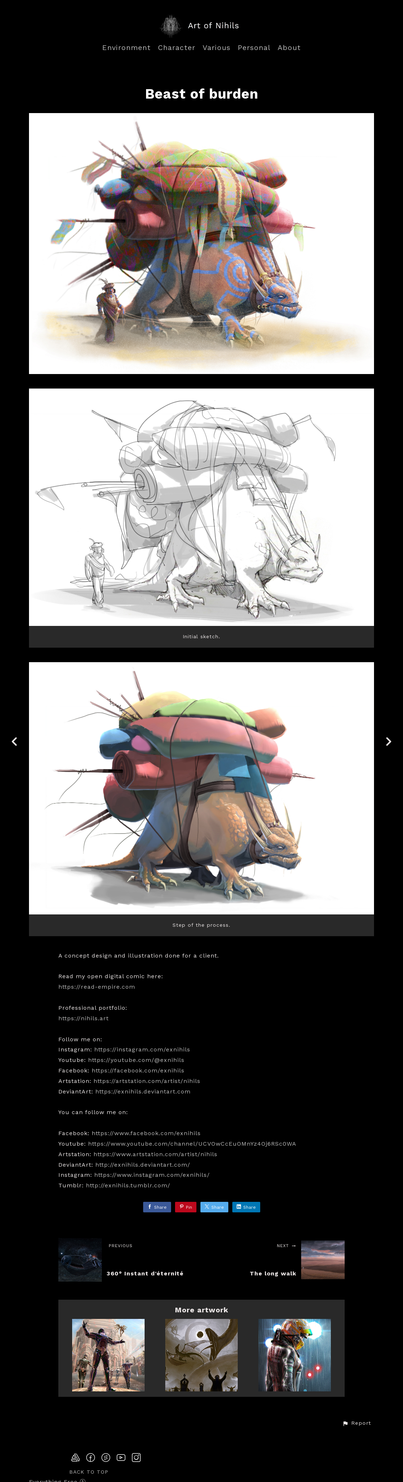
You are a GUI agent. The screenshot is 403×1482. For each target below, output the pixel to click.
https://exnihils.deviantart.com (143, 1091)
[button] (356, 1423)
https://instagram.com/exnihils (142, 1049)
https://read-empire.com (96, 986)
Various (216, 47)
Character (176, 47)
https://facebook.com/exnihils (138, 1070)
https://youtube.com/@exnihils (136, 1060)
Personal (254, 47)
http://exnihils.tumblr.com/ (128, 1185)
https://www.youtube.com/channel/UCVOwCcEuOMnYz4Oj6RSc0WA (192, 1143)
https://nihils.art (83, 1018)
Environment (126, 47)
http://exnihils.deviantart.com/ (142, 1164)
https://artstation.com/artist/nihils (147, 1081)
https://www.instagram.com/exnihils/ (152, 1174)
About (289, 47)
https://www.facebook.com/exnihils (146, 1133)
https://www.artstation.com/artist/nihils (155, 1154)
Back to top (88, 1472)
